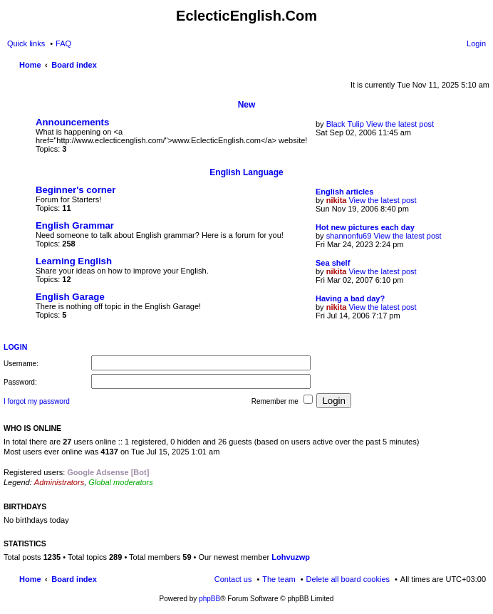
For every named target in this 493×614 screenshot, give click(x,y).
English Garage (70, 296)
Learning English (74, 261)
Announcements (72, 122)
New (247, 105)
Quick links (26, 43)
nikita (336, 200)
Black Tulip (345, 124)
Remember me (282, 400)
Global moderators (120, 482)
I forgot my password (37, 401)
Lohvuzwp (290, 557)
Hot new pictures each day (365, 227)
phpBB (209, 599)
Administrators (59, 482)
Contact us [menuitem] (233, 579)
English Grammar (75, 225)
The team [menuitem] (278, 579)
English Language (246, 172)
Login (15, 347)
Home (30, 579)
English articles (344, 191)
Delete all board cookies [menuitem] (348, 579)
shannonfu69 (349, 235)
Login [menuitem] (476, 43)
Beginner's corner (75, 189)
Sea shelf (333, 263)
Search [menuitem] (480, 66)
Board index (74, 579)
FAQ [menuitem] (63, 43)
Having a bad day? (350, 298)
